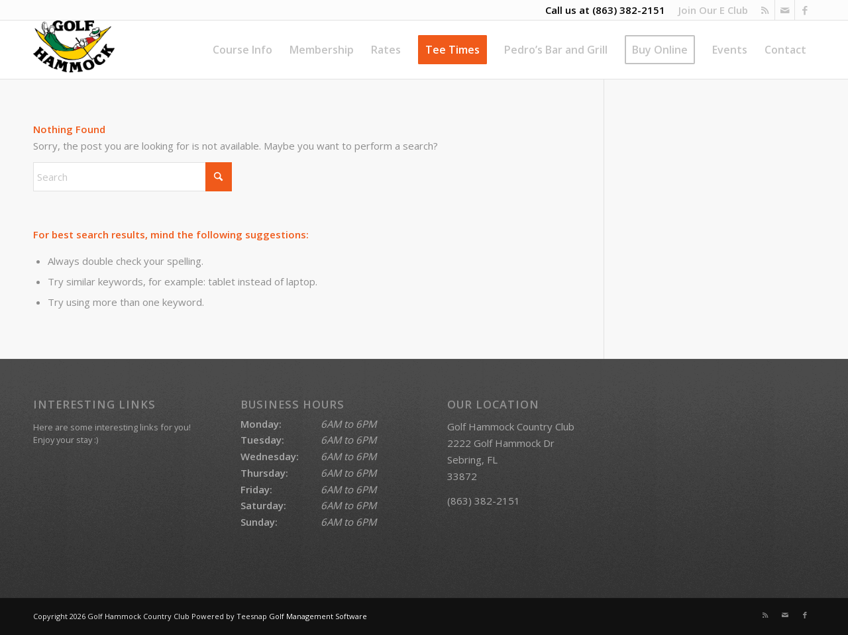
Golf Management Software (318, 616)
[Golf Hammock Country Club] (74, 50)
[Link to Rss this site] (764, 10)
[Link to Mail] (784, 10)
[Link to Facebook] (805, 10)
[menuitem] (710, 10)
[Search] (132, 176)
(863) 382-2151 (628, 10)
